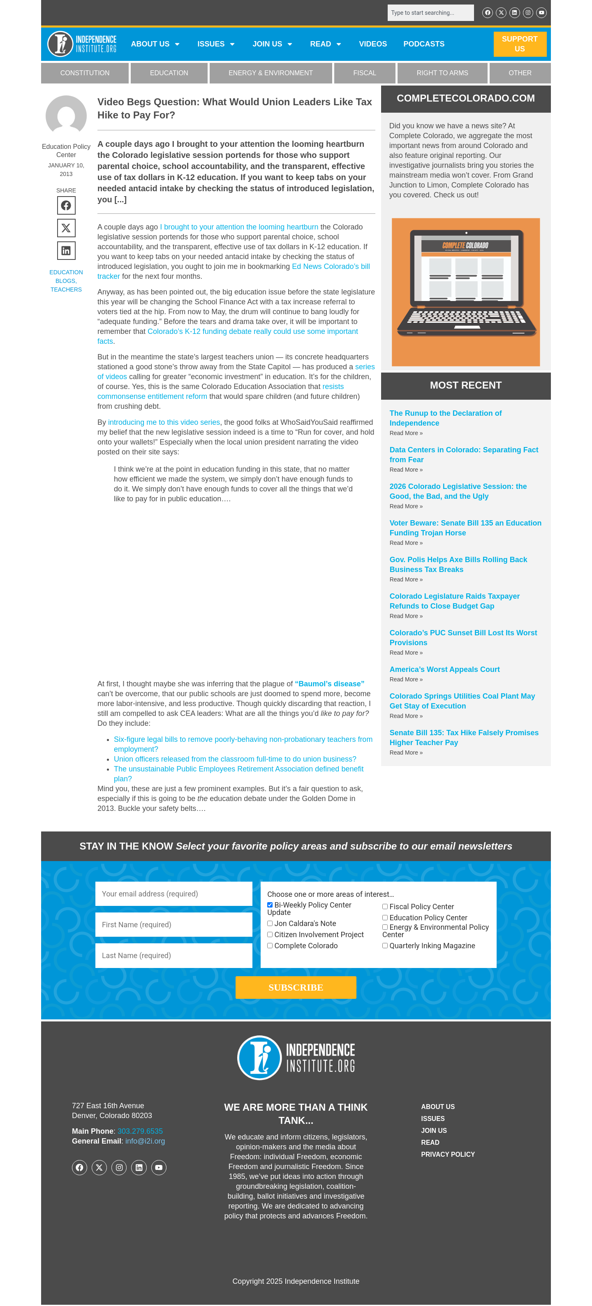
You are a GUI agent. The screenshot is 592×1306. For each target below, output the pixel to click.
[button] (66, 205)
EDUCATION (169, 73)
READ (326, 44)
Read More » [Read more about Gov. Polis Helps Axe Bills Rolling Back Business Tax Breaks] (406, 579)
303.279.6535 (140, 1132)
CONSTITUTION (85, 73)
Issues (216, 44)
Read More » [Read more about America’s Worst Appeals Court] (406, 679)
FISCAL (365, 73)
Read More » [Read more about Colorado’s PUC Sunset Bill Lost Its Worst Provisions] (406, 652)
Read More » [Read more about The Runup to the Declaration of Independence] (406, 433)
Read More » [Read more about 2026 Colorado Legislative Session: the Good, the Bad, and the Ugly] (406, 506)
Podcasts (424, 44)
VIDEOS (373, 44)
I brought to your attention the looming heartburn (239, 227)
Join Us (434, 1131)
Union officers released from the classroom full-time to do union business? (235, 759)
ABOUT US (156, 44)
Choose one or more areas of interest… (330, 894)
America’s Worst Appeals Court (445, 669)
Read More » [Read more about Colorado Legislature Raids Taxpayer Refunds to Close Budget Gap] (406, 616)
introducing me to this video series (164, 422)
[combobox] (430, 13)
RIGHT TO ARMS (442, 73)
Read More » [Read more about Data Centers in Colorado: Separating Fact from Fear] (406, 469)
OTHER (520, 73)
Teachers (66, 289)
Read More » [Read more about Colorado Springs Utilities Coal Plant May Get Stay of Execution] (406, 716)
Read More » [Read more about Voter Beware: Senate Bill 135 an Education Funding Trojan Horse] (406, 543)
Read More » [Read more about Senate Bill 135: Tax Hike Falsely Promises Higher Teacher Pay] (406, 752)
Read (430, 1143)
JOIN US (273, 44)
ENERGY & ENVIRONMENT (271, 73)
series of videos (123, 377)
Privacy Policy (448, 1155)
